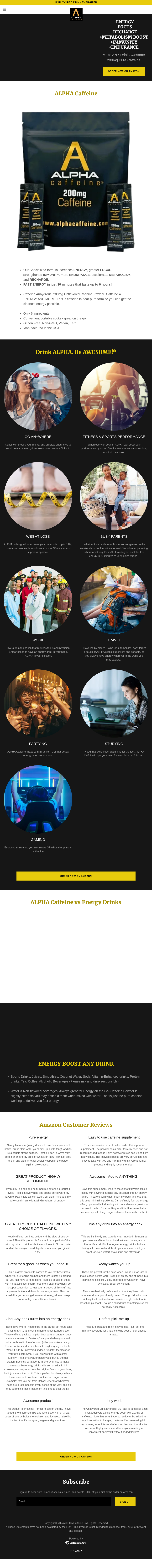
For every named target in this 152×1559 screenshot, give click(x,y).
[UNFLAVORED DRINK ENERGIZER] (76, 3)
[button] (12, 9)
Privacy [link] (76, 1551)
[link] (76, 9)
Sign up (125, 1502)
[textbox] (63, 1501)
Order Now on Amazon (123, 71)
